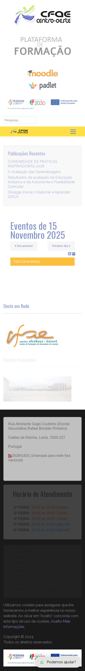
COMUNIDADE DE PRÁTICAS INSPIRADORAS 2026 (32, 165)
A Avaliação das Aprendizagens (34, 173)
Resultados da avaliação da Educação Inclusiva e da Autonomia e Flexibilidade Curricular (41, 183)
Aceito (56, 621)
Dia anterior (24, 246)
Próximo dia (61, 246)
